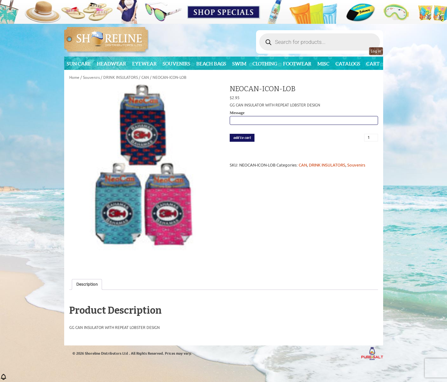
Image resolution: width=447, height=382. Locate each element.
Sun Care (79, 63)
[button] (3, 379)
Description (87, 284)
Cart (373, 63)
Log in (376, 51)
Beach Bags (211, 63)
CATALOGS (347, 63)
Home (74, 77)
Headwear (111, 63)
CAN (145, 77)
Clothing (265, 63)
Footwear (297, 63)
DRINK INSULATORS (120, 77)
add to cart (242, 137)
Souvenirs (176, 63)
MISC (323, 63)
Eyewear (144, 63)
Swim (239, 63)
